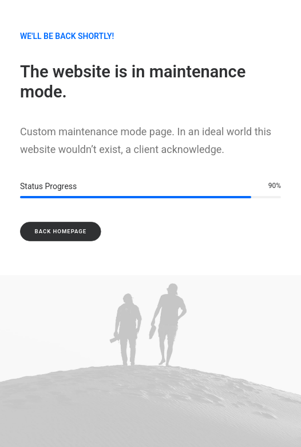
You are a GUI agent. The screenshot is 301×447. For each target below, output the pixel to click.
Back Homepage (61, 231)
